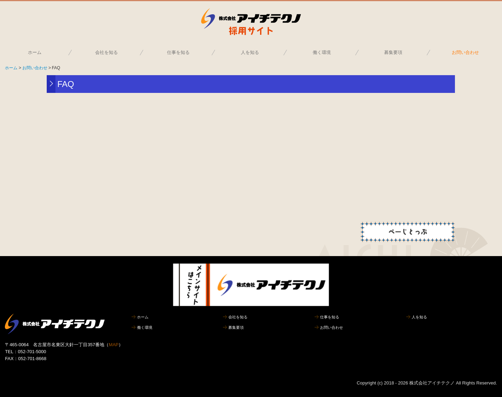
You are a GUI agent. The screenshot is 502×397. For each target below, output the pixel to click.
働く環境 (322, 52)
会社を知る (106, 52)
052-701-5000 (32, 351)
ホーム (34, 52)
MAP (114, 344)
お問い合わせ (465, 52)
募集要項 (393, 52)
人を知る (250, 52)
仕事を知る (178, 52)
